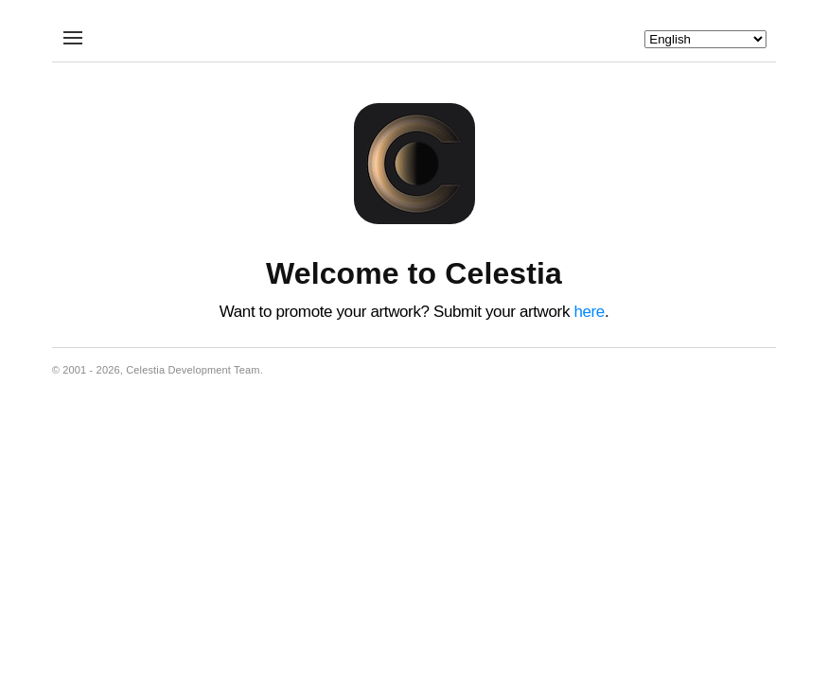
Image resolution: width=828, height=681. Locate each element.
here (589, 312)
